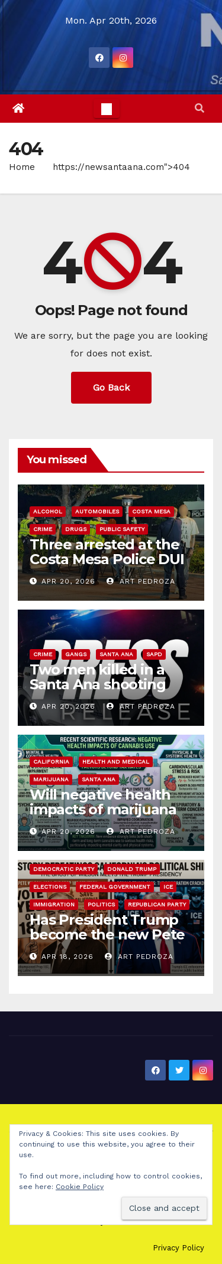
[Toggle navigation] (107, 108)
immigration (54, 904)
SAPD (154, 654)
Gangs (75, 654)
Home (22, 167)
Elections (49, 886)
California (51, 761)
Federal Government (114, 886)
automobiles (97, 511)
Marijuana (51, 779)
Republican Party (157, 904)
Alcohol (47, 511)
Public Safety (121, 529)
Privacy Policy (178, 1247)
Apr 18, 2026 (67, 956)
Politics (101, 904)
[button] (199, 108)
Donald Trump (131, 869)
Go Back (111, 387)
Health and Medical (115, 761)
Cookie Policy (80, 1187)
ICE (168, 886)
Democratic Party (63, 869)
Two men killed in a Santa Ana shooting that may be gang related (97, 691)
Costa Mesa (151, 511)
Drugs (75, 529)
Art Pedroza (141, 581)
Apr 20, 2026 (68, 581)
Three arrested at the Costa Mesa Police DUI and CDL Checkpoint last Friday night (107, 566)
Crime (42, 529)
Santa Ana (116, 654)
